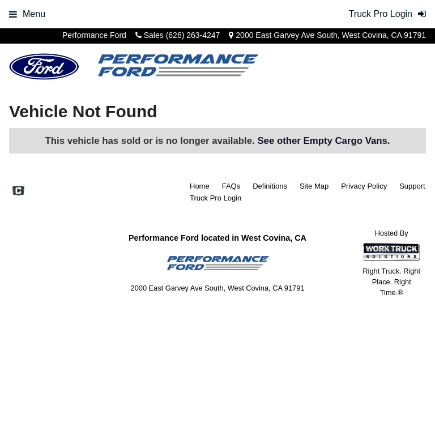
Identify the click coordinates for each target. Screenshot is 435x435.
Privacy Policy (364, 186)
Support (412, 186)
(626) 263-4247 (193, 35)
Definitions (270, 186)
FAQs (231, 186)
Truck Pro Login (215, 198)
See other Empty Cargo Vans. (323, 140)
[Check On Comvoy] (18, 192)
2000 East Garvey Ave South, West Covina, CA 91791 (331, 35)
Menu (27, 14)
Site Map (314, 186)
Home (200, 186)
